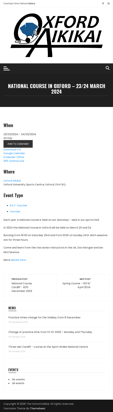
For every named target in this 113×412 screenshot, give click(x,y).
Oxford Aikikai (12, 181)
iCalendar (9, 157)
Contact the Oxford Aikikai (19, 3)
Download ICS (12, 149)
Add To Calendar (18, 144)
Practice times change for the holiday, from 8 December (44, 317)
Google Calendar (14, 153)
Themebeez (37, 408)
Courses (15, 211)
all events (18, 383)
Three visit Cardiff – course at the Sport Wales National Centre (48, 347)
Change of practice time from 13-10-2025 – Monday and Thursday (50, 332)
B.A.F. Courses (18, 205)
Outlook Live (16, 161)
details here (18, 260)
